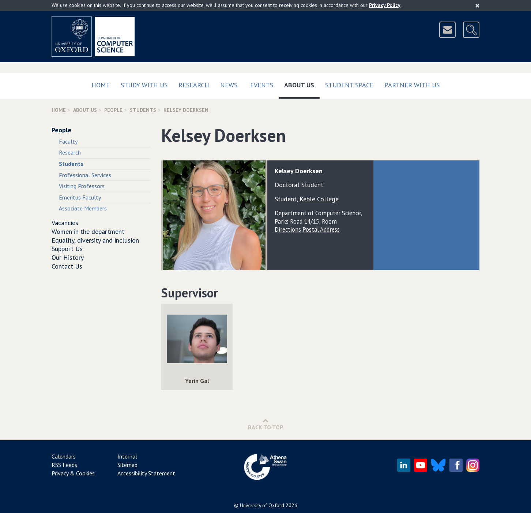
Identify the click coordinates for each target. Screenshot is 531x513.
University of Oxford (262, 505)
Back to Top (265, 424)
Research (193, 85)
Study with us (144, 85)
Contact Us (67, 266)
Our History (68, 257)
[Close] (477, 5)
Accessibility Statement (146, 473)
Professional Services (85, 175)
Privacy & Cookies (73, 473)
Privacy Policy (384, 5)
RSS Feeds (64, 464)
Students (143, 110)
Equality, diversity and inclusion (95, 240)
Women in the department (88, 231)
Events (261, 85)
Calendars (64, 456)
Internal (127, 456)
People (113, 110)
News (228, 85)
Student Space (349, 85)
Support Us (67, 248)
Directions (288, 229)
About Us (302, 83)
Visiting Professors (82, 186)
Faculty (68, 141)
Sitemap (127, 464)
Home (100, 85)
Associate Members (83, 208)
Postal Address (321, 229)
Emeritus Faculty (80, 197)
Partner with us (412, 85)
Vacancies (65, 222)
